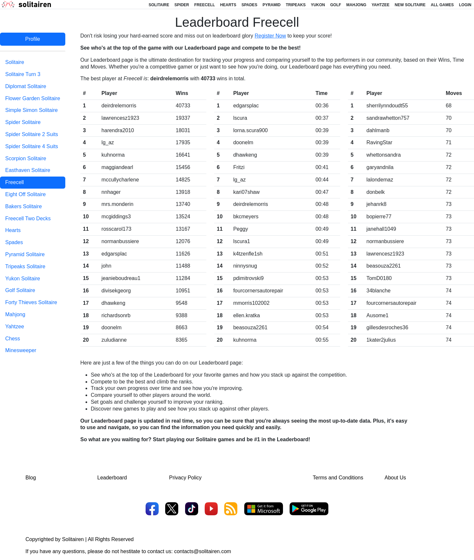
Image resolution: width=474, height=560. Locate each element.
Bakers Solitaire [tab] (23, 206)
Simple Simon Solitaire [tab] (31, 110)
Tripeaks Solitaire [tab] (25, 266)
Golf (335, 5)
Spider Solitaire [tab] (23, 122)
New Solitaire (410, 5)
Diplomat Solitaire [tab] (25, 86)
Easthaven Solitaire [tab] (27, 170)
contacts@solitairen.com (202, 551)
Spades (249, 5)
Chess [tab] (12, 338)
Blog (30, 477)
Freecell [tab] (14, 182)
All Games (442, 5)
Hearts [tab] (13, 230)
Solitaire (159, 5)
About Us (395, 477)
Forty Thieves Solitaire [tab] (31, 302)
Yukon (318, 5)
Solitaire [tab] (14, 62)
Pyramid (271, 5)
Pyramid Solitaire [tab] (25, 254)
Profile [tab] (32, 39)
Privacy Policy (185, 477)
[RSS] (231, 509)
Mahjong (356, 5)
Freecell (204, 5)
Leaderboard (112, 477)
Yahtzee (380, 5)
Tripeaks (296, 5)
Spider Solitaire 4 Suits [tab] (31, 146)
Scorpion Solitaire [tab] (25, 158)
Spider (181, 5)
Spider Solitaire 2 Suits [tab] (31, 134)
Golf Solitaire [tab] (20, 290)
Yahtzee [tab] (14, 326)
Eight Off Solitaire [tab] (25, 194)
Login (465, 5)
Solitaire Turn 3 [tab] (22, 74)
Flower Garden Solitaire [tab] (32, 98)
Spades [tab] (14, 242)
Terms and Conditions (338, 477)
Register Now (270, 36)
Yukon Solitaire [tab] (22, 278)
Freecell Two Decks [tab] (28, 218)
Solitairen (73, 539)
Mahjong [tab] (15, 314)
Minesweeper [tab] (20, 350)
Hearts (228, 5)
